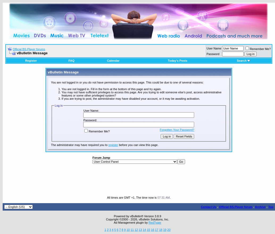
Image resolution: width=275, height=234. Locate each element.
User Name (214, 48)
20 (168, 229)
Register (31, 60)
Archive (260, 206)
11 (132, 229)
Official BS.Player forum (235, 206)
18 (160, 229)
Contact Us (208, 206)
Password (213, 54)
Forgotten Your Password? (177, 129)
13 (140, 229)
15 (148, 229)
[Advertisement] (139, 180)
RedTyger (155, 222)
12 (136, 229)
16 (152, 229)
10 (128, 229)
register (113, 145)
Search (243, 60)
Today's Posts (177, 60)
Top (270, 206)
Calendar (113, 60)
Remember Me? (258, 49)
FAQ (71, 60)
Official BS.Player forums (29, 49)
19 (164, 229)
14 (144, 229)
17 (156, 229)
